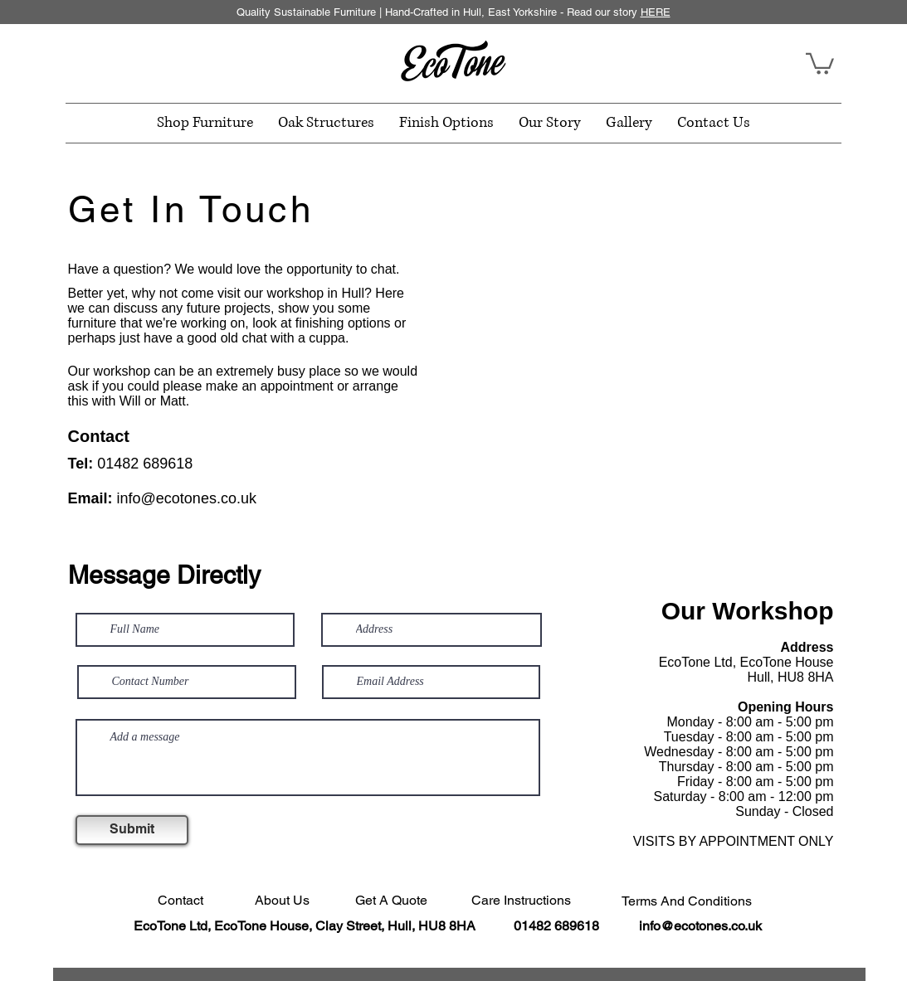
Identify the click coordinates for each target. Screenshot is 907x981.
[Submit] (132, 830)
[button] (820, 63)
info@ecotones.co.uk (186, 498)
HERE (655, 12)
